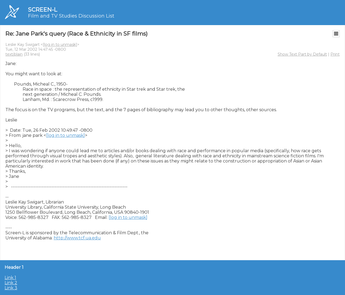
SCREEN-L (42, 9)
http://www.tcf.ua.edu (77, 237)
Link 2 (11, 282)
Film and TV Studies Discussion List (71, 16)
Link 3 (11, 287)
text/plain (14, 54)
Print (335, 54)
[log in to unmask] (60, 44)
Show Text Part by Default (302, 54)
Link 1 (10, 277)
